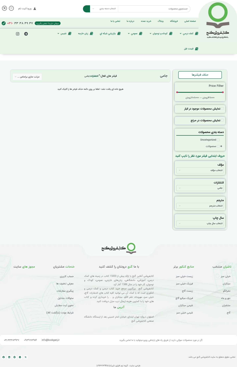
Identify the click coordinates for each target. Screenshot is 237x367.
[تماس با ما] (115, 21)
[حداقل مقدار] (200, 92)
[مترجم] (200, 206)
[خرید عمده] (146, 21)
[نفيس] (64, 33)
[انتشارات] (200, 188)
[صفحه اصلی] (190, 21)
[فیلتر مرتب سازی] (27, 76)
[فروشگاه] (174, 21)
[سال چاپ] (200, 223)
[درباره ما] (130, 21)
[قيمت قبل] (191, 48)
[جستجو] (136, 8)
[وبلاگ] (160, 21)
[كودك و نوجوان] (160, 33)
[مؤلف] (200, 170)
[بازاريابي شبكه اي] (110, 33)
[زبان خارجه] (85, 33)
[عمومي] (134, 33)
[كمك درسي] (188, 33)
